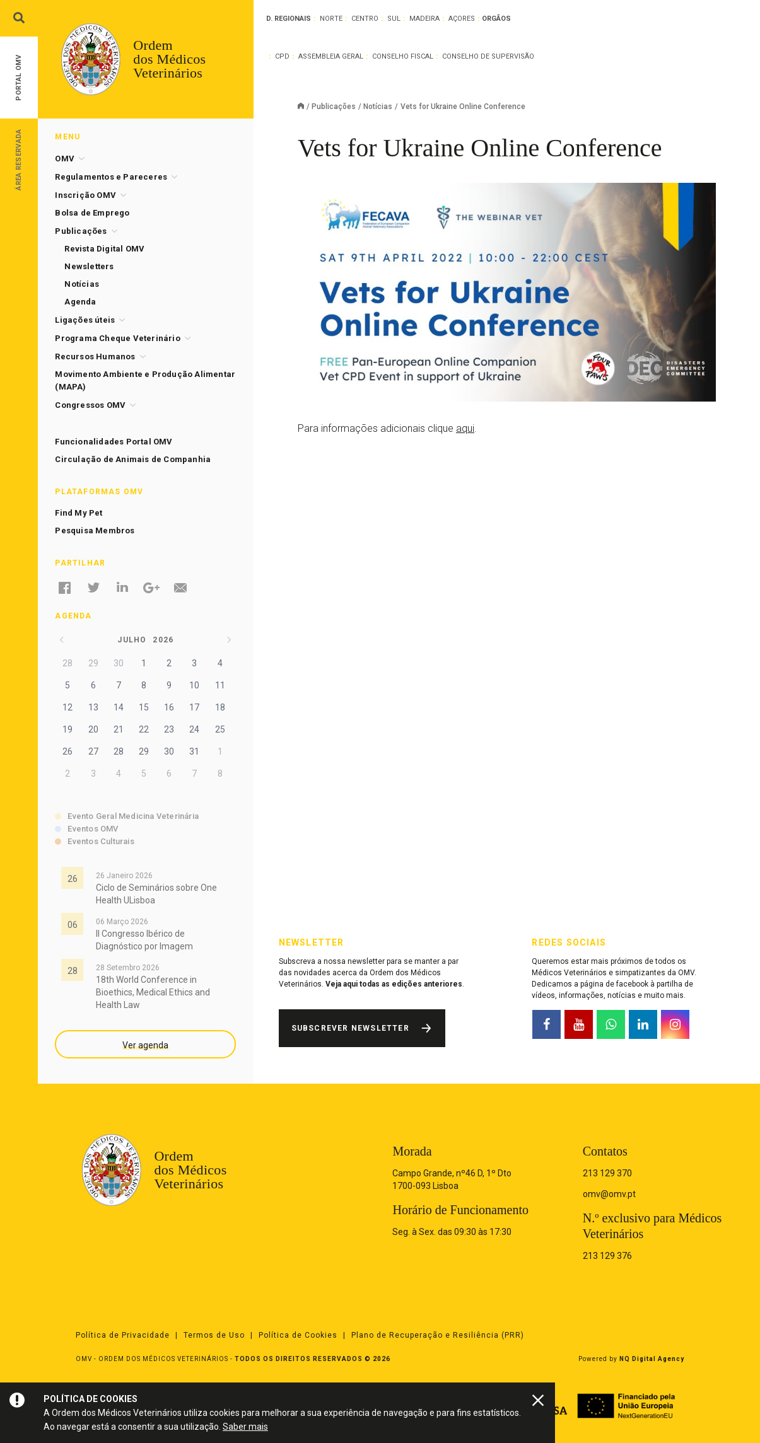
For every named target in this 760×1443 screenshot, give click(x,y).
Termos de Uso (214, 1335)
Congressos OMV (90, 405)
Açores (461, 18)
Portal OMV (19, 78)
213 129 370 (607, 1173)
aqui (465, 428)
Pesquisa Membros (94, 530)
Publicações (334, 106)
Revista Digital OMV (104, 248)
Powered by (631, 1358)
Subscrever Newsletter (350, 1028)
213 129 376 (607, 1256)
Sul (393, 18)
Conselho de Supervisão (488, 56)
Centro (364, 18)
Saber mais (245, 1427)
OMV (64, 158)
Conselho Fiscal (402, 56)
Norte (331, 18)
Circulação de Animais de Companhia (133, 459)
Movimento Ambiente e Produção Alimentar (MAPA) (145, 380)
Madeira (424, 18)
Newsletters (89, 266)
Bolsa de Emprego (92, 212)
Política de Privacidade (123, 1335)
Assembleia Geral (330, 56)
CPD (282, 56)
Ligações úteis (85, 320)
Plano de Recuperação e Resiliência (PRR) (437, 1335)
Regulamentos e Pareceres (111, 177)
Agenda (80, 301)
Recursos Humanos (95, 356)
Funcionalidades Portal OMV (113, 441)
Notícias (377, 106)
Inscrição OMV (85, 195)
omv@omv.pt (609, 1194)
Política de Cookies (298, 1335)
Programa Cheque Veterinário (117, 338)
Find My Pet (78, 513)
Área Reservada (19, 159)
